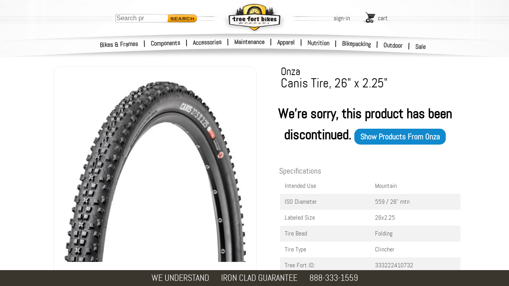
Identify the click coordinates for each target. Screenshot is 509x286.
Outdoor (393, 45)
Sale (420, 47)
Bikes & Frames (119, 44)
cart (383, 18)
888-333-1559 (333, 278)
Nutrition (318, 43)
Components (166, 43)
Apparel (286, 42)
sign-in (342, 18)
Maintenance (249, 42)
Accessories (207, 42)
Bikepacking (356, 43)
